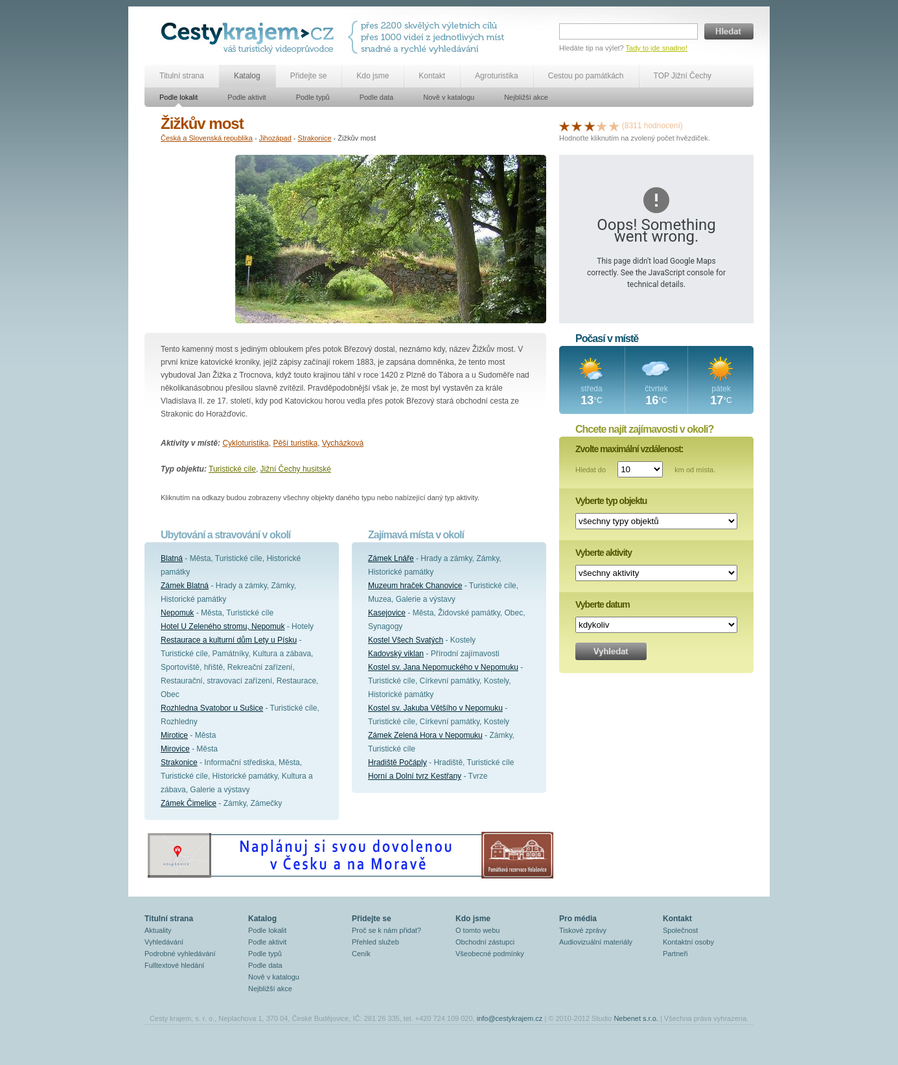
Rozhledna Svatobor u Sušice (212, 708)
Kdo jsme (372, 75)
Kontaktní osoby (688, 942)
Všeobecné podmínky (489, 953)
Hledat (729, 31)
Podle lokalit (178, 97)
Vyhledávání (163, 942)
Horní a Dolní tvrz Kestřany (414, 776)
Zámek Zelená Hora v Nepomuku (425, 735)
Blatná (172, 558)
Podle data (377, 97)
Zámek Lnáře (391, 558)
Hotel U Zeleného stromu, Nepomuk (222, 626)
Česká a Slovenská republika (207, 138)
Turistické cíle (232, 469)
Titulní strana (181, 75)
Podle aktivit (246, 97)
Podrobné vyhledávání (179, 953)
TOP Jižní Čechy (683, 75)
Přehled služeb (375, 942)
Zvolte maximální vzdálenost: (629, 449)
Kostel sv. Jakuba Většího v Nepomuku (435, 708)
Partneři (675, 953)
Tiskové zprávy (582, 930)
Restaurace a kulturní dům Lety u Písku (229, 640)
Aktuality (158, 930)
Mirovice (175, 748)
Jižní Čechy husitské (295, 469)
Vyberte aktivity (603, 552)
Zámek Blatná (185, 585)
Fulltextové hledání (174, 965)
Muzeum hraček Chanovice (415, 585)
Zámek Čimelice (188, 803)
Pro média (578, 918)
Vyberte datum (602, 604)
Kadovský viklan (396, 653)
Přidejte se (308, 75)
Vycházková (342, 443)
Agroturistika (496, 75)
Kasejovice (387, 612)
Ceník (361, 953)
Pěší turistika (295, 443)
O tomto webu (477, 930)
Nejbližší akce (526, 97)
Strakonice (315, 138)
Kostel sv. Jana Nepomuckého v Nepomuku (443, 667)
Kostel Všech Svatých (405, 640)
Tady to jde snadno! (656, 48)
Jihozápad (275, 138)
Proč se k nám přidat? (386, 930)
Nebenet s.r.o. (636, 1018)
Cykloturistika (245, 443)
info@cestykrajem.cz (510, 1018)
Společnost (680, 930)
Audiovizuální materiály (595, 942)
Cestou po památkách (586, 75)
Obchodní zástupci (484, 942)
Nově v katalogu (448, 97)
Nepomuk (177, 612)
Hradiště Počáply (397, 762)
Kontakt (432, 75)
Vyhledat (611, 651)
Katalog (247, 75)
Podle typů (313, 97)
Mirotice (174, 735)
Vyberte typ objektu (611, 501)
